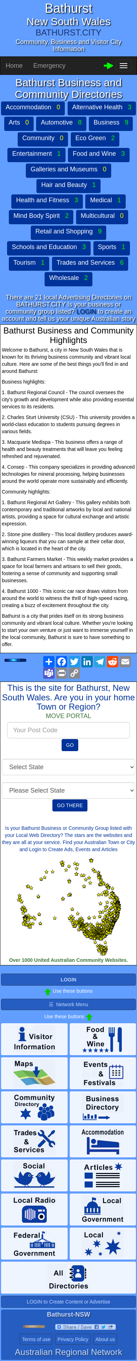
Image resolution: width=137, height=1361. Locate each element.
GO (70, 745)
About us (105, 1339)
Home (14, 65)
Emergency (49, 65)
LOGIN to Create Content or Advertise (68, 1302)
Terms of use (36, 1339)
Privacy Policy (72, 1339)
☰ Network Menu (68, 1004)
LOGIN (86, 311)
